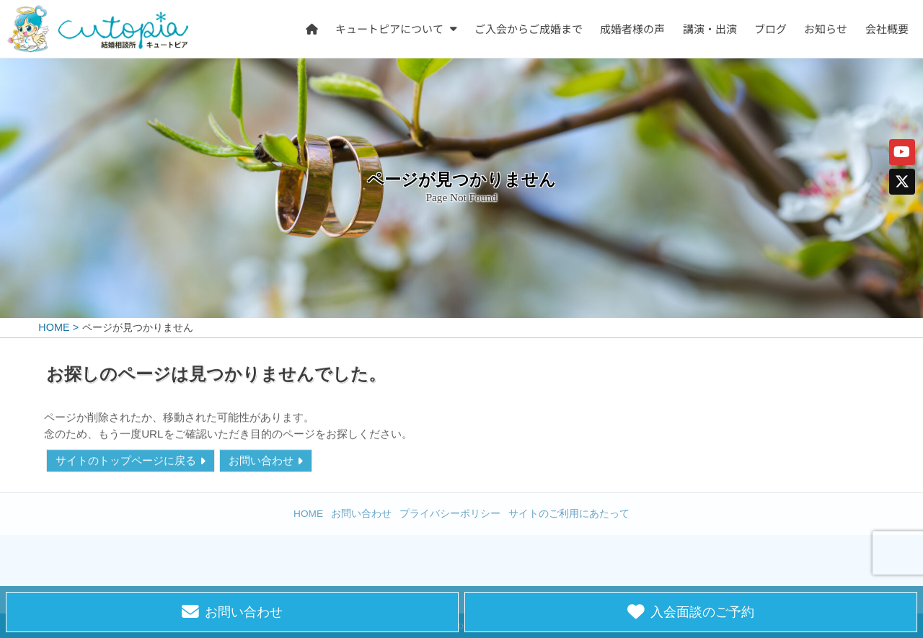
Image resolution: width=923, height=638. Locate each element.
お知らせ (826, 28)
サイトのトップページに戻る (126, 461)
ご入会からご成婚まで (528, 28)
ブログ (770, 28)
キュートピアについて (390, 28)
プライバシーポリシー (449, 513)
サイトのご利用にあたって (569, 513)
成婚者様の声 (633, 28)
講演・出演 (710, 28)
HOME (308, 513)
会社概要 (887, 28)
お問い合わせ (261, 461)
